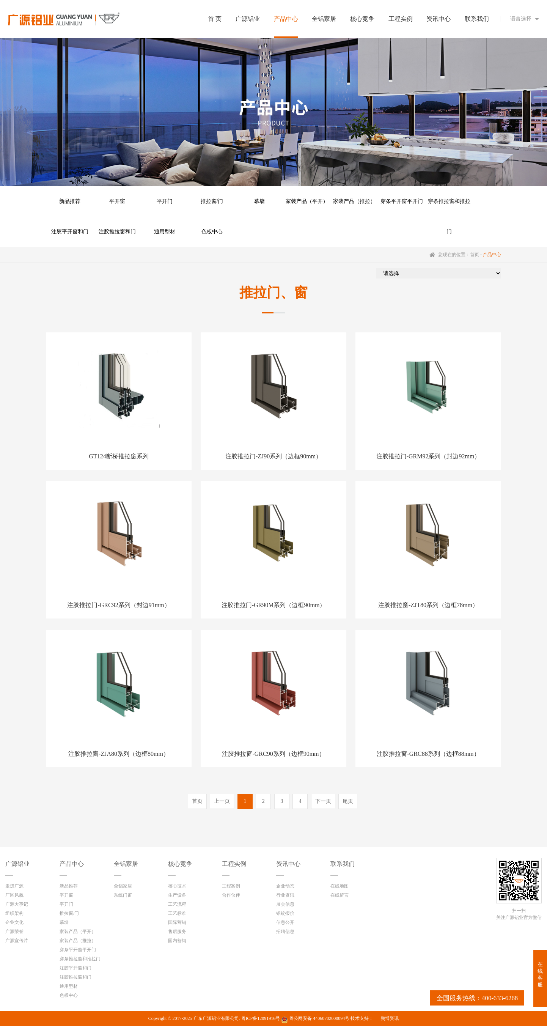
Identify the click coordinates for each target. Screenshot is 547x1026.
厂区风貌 (14, 895)
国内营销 (177, 940)
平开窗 (117, 201)
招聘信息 (285, 931)
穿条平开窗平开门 (401, 201)
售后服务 (177, 931)
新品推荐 (69, 201)
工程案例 (231, 886)
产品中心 (72, 864)
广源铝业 (17, 864)
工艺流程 (177, 904)
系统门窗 (123, 895)
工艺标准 (177, 913)
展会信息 (285, 904)
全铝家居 (126, 864)
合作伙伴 (231, 895)
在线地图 (339, 886)
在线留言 (339, 895)
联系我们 (342, 864)
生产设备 (177, 895)
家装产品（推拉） (354, 201)
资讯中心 (288, 864)
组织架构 (14, 913)
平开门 (165, 201)
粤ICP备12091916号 (260, 1018)
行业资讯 (285, 895)
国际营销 (177, 922)
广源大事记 (16, 904)
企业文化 (14, 922)
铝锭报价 (285, 913)
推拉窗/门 (212, 201)
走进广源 (14, 886)
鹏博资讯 (389, 1018)
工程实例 (234, 864)
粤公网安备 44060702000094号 (315, 1019)
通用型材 (164, 231)
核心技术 (177, 886)
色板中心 (212, 231)
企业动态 (285, 886)
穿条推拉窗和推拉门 (449, 207)
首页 (474, 254)
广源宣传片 (16, 940)
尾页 (348, 801)
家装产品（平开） (307, 201)
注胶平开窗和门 (69, 231)
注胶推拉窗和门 (117, 231)
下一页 (323, 801)
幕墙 (259, 201)
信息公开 (285, 922)
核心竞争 (180, 864)
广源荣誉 (14, 931)
